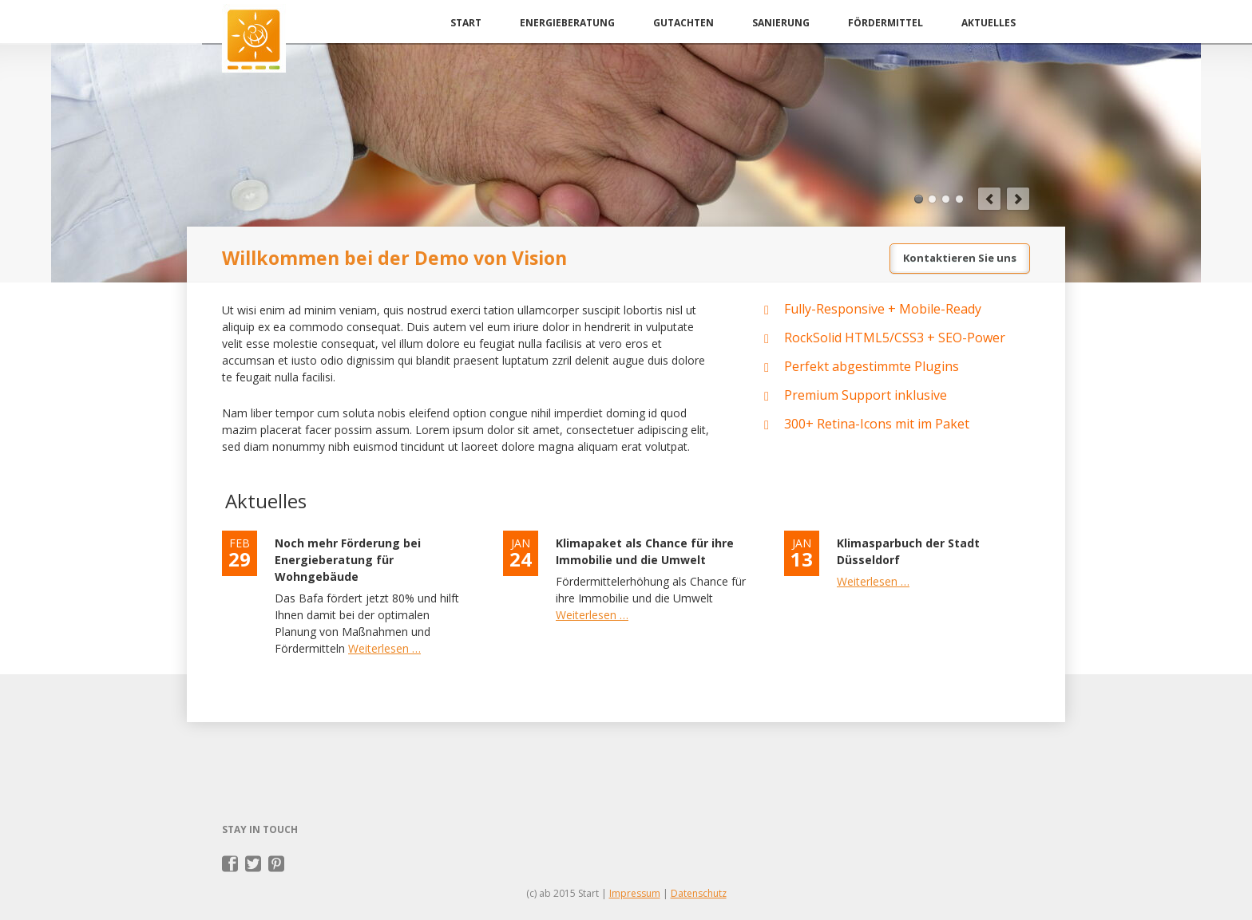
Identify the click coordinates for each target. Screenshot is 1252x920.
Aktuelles (988, 23)
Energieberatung (567, 23)
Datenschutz (699, 893)
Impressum (634, 893)
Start (465, 23)
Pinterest (276, 864)
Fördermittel (885, 23)
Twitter (253, 864)
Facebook (230, 864)
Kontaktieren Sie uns (959, 258)
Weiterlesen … (384, 648)
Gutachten (683, 23)
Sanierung (781, 23)
